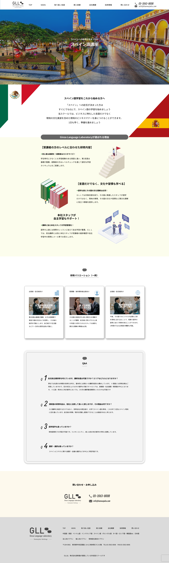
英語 (70, 533)
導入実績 (77, 4)
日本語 (137, 533)
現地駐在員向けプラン (96, 539)
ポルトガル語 (107, 533)
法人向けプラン (68, 539)
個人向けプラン (81, 539)
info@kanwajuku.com (99, 501)
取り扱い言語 (59, 4)
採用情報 (108, 4)
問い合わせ (125, 4)
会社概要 (92, 4)
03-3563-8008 (99, 496)
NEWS (43, 4)
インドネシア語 (87, 533)
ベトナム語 (76, 533)
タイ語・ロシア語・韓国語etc (123, 533)
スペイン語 (97, 533)
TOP (30, 4)
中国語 (65, 533)
